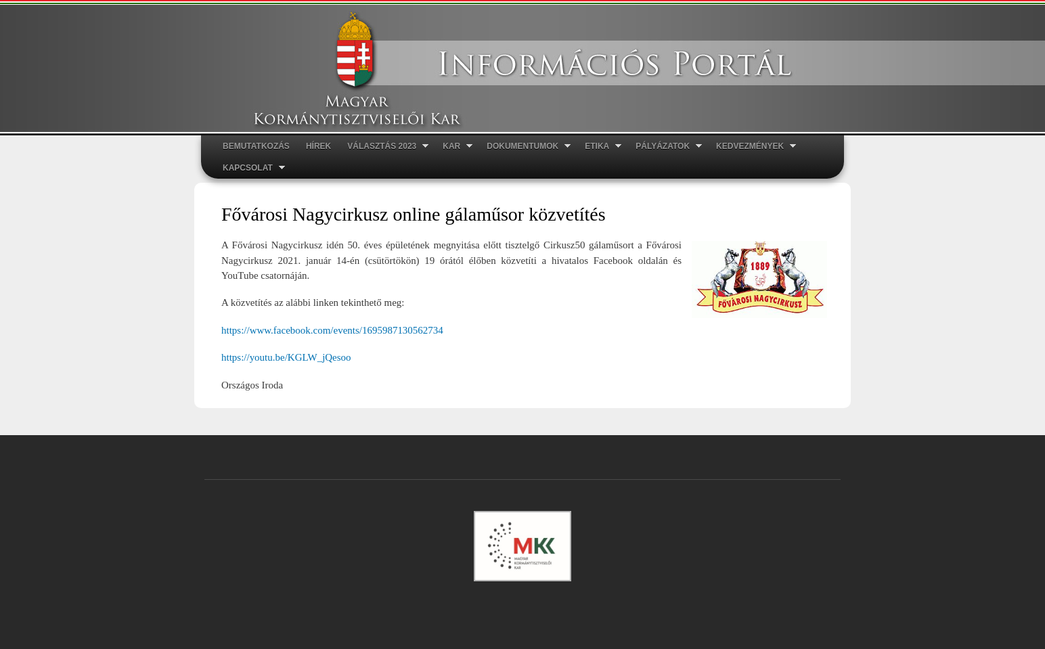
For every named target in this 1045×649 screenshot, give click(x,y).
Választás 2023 (383, 146)
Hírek (318, 146)
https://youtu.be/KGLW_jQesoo (286, 357)
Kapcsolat (250, 168)
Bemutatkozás (256, 146)
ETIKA (599, 146)
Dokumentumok (525, 146)
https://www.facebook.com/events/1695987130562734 (332, 330)
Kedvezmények (752, 146)
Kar (453, 146)
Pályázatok (664, 146)
